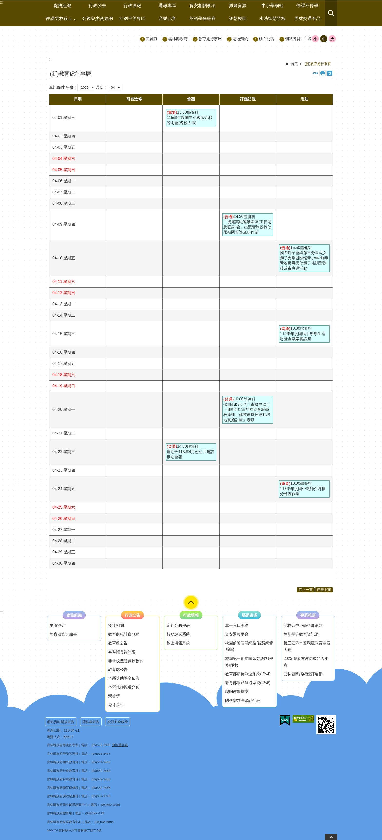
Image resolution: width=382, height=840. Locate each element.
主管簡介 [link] (57, 625)
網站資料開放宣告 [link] (60, 722)
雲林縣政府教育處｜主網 (89, 39)
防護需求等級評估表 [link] (242, 700)
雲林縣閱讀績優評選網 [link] (303, 674)
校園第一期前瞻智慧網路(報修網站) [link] (249, 662)
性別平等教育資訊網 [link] (301, 634)
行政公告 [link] (97, 5)
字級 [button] (308, 38)
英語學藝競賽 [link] (202, 18)
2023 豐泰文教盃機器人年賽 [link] (306, 662)
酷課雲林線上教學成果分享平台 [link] (63, 18)
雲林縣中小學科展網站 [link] (303, 625)
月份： (102, 87)
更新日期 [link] (53, 730)
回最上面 (324, 590)
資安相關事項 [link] (202, 5)
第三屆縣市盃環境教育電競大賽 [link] (307, 646)
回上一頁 (306, 590)
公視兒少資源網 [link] (97, 18)
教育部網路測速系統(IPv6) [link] (248, 683)
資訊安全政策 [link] (117, 722)
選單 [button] (191, 602)
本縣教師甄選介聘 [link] (123, 687)
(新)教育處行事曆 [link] (318, 64)
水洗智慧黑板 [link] (272, 18)
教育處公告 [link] (118, 643)
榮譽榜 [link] (114, 696)
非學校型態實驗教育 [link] (125, 661)
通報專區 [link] (167, 5)
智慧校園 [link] (237, 18)
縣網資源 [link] (237, 5)
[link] (285, 720)
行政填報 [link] (132, 5)
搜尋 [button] (331, 13)
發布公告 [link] (266, 39)
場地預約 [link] (240, 39)
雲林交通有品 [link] (307, 18)
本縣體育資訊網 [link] (121, 652)
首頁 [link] (294, 64)
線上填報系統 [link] (178, 643)
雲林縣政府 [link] (178, 39)
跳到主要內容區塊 (2, 2)
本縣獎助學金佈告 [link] (123, 678)
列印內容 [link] (322, 73)
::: (1, 612)
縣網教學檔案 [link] (236, 691)
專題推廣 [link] (308, 615)
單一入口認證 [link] (236, 625)
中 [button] (324, 39)
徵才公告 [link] (116, 705)
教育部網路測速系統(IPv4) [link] (248, 674)
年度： (71, 87)
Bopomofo (329, 73)
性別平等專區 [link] (132, 18)
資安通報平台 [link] (236, 634)
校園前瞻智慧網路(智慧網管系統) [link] (249, 646)
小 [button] (315, 39)
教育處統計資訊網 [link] (123, 634)
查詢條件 (57, 87)
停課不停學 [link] (307, 5)
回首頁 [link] (151, 39)
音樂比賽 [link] (167, 18)
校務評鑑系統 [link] (178, 634)
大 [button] (332, 39)
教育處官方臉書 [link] (63, 634)
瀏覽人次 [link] (53, 737)
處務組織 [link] (62, 5)
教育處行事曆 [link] (210, 39)
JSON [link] (315, 73)
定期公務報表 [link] (178, 625)
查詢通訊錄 (120, 745)
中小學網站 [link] (272, 5)
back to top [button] (331, 837)
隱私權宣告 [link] (90, 722)
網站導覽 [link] (293, 39)
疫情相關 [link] (116, 625)
